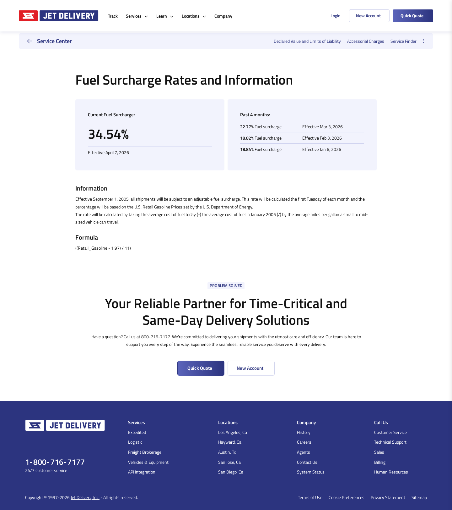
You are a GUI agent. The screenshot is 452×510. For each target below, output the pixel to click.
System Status (311, 471)
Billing (379, 462)
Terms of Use (310, 497)
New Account (368, 15)
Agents (303, 452)
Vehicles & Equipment (148, 462)
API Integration (141, 471)
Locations (194, 16)
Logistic (135, 442)
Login (336, 15)
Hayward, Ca (229, 442)
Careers (304, 442)
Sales (379, 452)
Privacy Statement (388, 497)
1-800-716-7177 (55, 462)
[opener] (423, 41)
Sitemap (419, 497)
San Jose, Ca (229, 462)
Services (137, 16)
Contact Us (307, 462)
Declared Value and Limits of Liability (307, 41)
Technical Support (390, 442)
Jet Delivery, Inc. (85, 497)
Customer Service (390, 432)
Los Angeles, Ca (232, 432)
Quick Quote (412, 15)
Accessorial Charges (365, 41)
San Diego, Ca (230, 471)
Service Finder (403, 41)
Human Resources (391, 471)
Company (223, 16)
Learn (165, 16)
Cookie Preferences (346, 497)
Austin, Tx (227, 452)
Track (113, 16)
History (303, 432)
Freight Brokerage (144, 452)
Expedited (137, 432)
